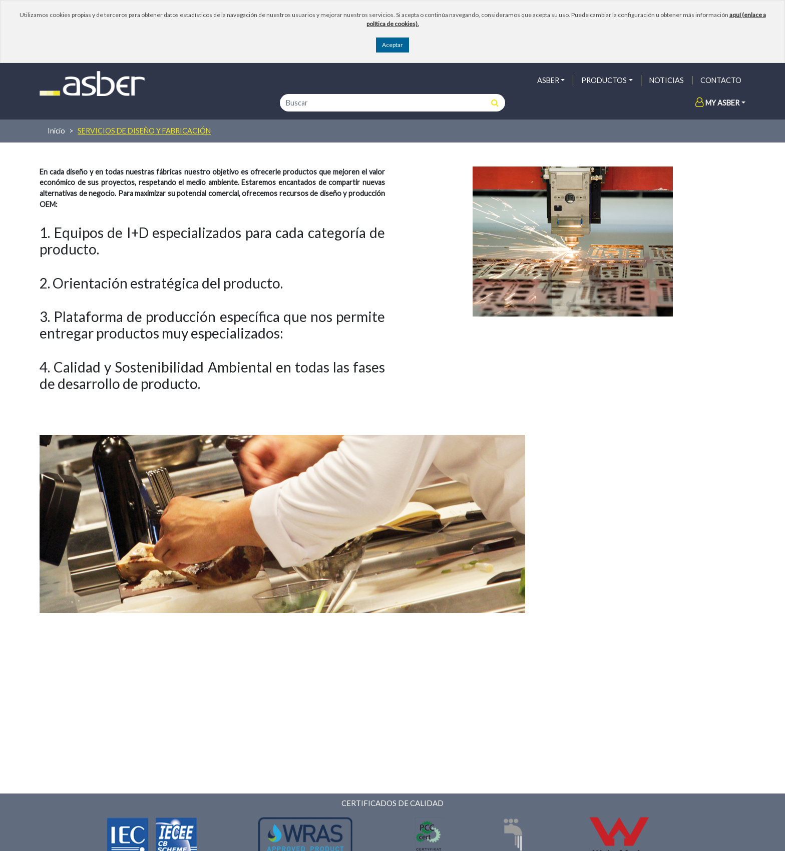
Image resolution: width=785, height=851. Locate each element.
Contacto (720, 80)
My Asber (717, 102)
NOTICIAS (666, 80)
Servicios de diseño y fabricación (144, 130)
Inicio (56, 130)
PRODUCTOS (604, 80)
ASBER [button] (548, 80)
